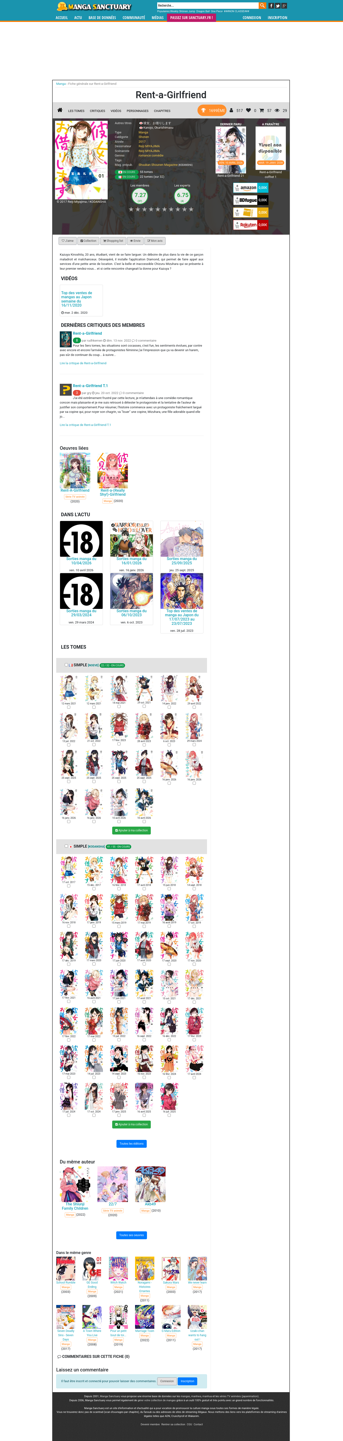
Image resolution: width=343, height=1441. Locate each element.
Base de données (102, 17)
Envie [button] (135, 241)
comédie (157, 155)
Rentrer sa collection (173, 1424)
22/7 (113, 1204)
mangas (185, 1396)
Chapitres (162, 111)
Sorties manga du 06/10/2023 (131, 613)
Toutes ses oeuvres (131, 1235)
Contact (198, 1424)
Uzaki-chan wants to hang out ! (197, 1335)
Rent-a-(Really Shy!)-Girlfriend (113, 492)
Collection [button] (88, 241)
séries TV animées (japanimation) (238, 1396)
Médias (158, 17)
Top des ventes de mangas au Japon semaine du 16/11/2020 (76, 299)
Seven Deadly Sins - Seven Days (65, 1335)
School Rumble (65, 1282)
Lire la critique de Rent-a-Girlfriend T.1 (85, 425)
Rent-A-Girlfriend (75, 490)
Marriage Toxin (144, 1331)
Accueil (62, 17)
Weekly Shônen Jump (182, 11)
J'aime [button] (68, 241)
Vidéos (116, 111)
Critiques (97, 111)
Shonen (144, 137)
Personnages (137, 111)
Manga (94, 6)
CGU (189, 1424)
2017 (142, 141)
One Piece (216, 11)
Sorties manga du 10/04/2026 (81, 560)
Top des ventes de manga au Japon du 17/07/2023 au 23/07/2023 (182, 617)
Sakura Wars (171, 1282)
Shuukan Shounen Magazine (158, 165)
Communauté (134, 17)
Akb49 (150, 1204)
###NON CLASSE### (236, 11)
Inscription (277, 17)
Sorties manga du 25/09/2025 (182, 560)
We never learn (197, 1282)
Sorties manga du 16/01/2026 (131, 560)
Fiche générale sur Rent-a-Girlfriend (92, 84)
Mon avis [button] (154, 241)
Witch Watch (118, 1282)
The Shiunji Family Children (75, 1206)
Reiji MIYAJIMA (149, 146)
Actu (78, 17)
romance (145, 155)
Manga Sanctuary (110, 1396)
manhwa (196, 1396)
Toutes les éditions (132, 1143)
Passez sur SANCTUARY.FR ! (191, 17)
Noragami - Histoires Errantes (145, 1287)
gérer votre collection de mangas (157, 1400)
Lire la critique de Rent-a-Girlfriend (83, 363)
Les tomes (76, 111)
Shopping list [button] (113, 241)
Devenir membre (150, 1424)
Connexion (252, 17)
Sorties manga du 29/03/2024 (81, 613)
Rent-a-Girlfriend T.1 (90, 386)
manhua (207, 1396)
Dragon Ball (203, 11)
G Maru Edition (171, 1331)
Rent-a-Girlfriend (87, 333)
